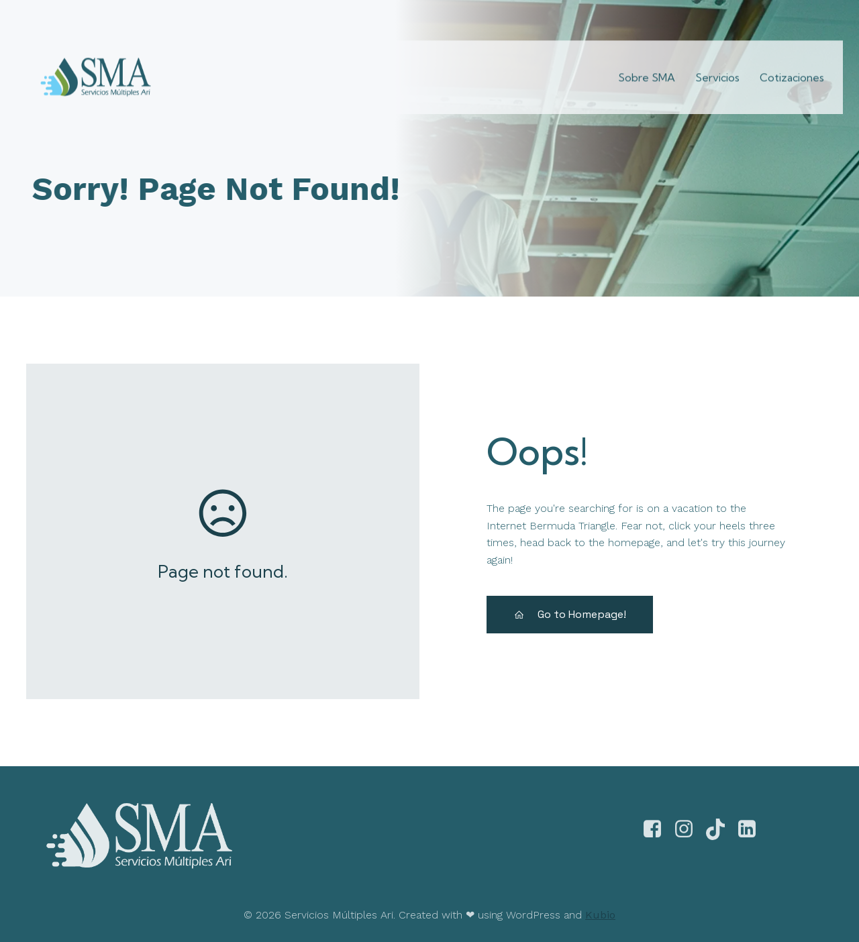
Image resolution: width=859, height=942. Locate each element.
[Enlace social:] (754, 16)
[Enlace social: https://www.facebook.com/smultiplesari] (657, 836)
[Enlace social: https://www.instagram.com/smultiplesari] (689, 836)
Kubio (600, 913)
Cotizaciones (792, 67)
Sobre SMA (646, 67)
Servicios (717, 67)
